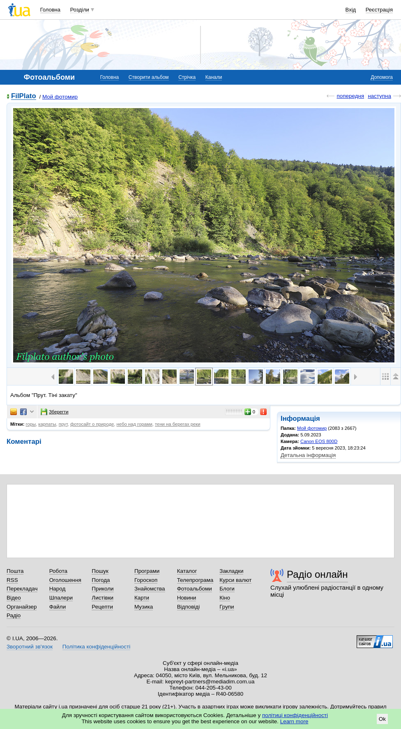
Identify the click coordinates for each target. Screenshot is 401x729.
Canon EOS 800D (318, 441)
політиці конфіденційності (295, 715)
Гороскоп (145, 580)
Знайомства (149, 589)
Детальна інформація (308, 455)
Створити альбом (149, 77)
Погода (101, 580)
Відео (14, 598)
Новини (186, 598)
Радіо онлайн (317, 574)
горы (31, 424)
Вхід (351, 10)
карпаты (47, 424)
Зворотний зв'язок (30, 647)
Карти (141, 598)
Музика (143, 607)
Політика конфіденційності (96, 647)
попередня (350, 96)
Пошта (15, 571)
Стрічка (187, 77)
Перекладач (22, 589)
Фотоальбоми (194, 589)
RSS (12, 580)
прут (63, 424)
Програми (146, 571)
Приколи (102, 589)
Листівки (102, 598)
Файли (57, 607)
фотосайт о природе (92, 424)
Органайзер (22, 607)
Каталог (187, 571)
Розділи (79, 10)
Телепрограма (195, 580)
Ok (382, 719)
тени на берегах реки (177, 424)
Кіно (224, 598)
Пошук (100, 571)
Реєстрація (379, 10)
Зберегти (55, 411)
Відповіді (188, 607)
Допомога (382, 77)
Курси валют (235, 580)
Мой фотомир (60, 97)
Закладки (231, 571)
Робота (58, 571)
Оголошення (65, 580)
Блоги (227, 589)
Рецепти (102, 607)
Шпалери (61, 598)
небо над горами (134, 424)
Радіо (14, 615)
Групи (226, 607)
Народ (57, 589)
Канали (213, 77)
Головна (50, 10)
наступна (379, 96)
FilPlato (23, 96)
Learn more (294, 721)
